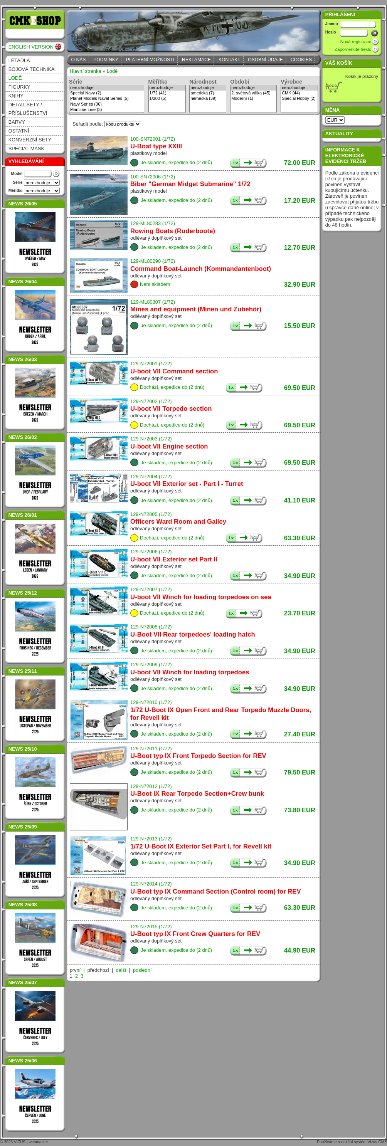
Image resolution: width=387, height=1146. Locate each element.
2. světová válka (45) (253, 93)
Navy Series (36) (106, 104)
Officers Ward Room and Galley (178, 521)
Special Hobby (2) (299, 98)
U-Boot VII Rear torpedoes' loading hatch (192, 634)
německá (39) (208, 98)
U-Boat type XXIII (156, 146)
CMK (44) (299, 93)
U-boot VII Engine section (169, 446)
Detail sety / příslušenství (27, 109)
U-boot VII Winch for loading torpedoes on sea (200, 597)
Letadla (19, 60)
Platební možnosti (150, 59)
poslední (142, 970)
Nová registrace (356, 41)
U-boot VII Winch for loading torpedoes (189, 672)
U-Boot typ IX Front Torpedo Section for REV (198, 756)
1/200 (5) (167, 98)
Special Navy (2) (106, 93)
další (121, 970)
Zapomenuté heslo (353, 49)
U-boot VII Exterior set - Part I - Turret (186, 483)
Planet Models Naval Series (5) (106, 98)
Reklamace (196, 59)
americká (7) (208, 93)
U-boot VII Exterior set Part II (173, 559)
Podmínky (105, 59)
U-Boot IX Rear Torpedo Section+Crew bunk (197, 793)
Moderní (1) (253, 98)
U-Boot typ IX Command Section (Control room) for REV (215, 891)
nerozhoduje (106, 88)
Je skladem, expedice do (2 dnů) (176, 162)
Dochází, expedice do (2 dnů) (172, 387)
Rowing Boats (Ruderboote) (172, 231)
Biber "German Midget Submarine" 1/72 (190, 184)
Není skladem (155, 284)
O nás (78, 59)
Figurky (19, 87)
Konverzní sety (30, 140)
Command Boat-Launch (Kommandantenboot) (200, 268)
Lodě (15, 78)
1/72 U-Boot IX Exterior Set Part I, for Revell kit (200, 846)
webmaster (38, 1142)
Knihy (16, 96)
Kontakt (230, 59)
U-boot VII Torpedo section (171, 408)
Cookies (301, 59)
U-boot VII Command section (174, 371)
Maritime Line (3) (106, 110)
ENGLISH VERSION (31, 47)
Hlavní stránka (85, 71)
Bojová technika (31, 69)
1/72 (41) (167, 93)
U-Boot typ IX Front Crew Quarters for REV (195, 934)
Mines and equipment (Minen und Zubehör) (195, 309)
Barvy (16, 122)
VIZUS (19, 1142)
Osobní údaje (265, 59)
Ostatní (18, 131)
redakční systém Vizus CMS (362, 1142)
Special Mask (26, 148)
